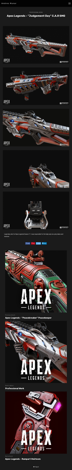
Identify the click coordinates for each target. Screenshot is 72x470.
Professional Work (36, 12)
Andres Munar (9, 3)
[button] (36, 467)
